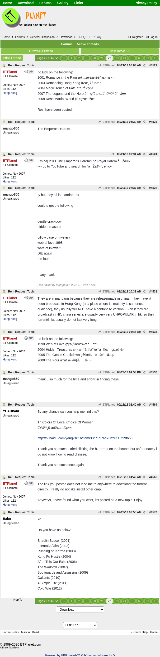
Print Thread (12, 58)
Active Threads (88, 44)
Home (7, 3)
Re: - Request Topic (21, 65)
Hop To (18, 599)
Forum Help (140, 632)
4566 (154, 477)
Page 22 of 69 (48, 58)
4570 (154, 512)
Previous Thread (40, 51)
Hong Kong (10, 93)
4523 (154, 122)
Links (78, 3)
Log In (151, 37)
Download (26, 3)
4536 (154, 372)
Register (135, 37)
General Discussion (42, 37)
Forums (45, 3)
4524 (154, 154)
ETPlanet (106, 65)
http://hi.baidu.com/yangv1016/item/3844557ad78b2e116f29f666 (85, 438)
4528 (154, 188)
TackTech (14, 647)
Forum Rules (10, 632)
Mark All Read (30, 632)
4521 (154, 65)
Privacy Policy (146, 3)
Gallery (62, 3)
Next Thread (120, 51)
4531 (154, 291)
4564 (154, 404)
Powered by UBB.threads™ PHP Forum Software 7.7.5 (80, 655)
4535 (154, 332)
